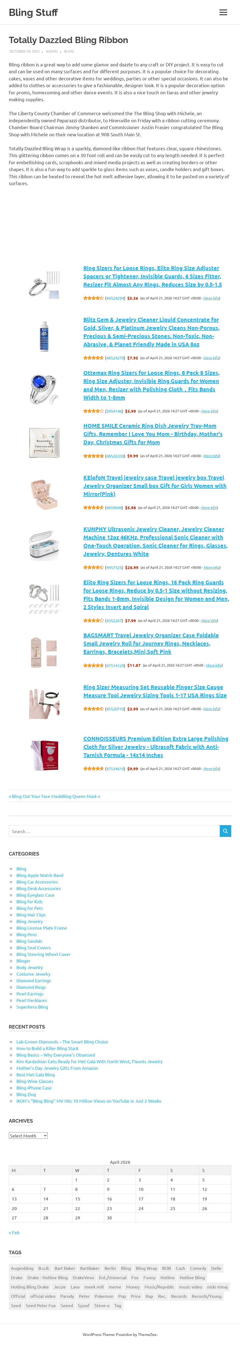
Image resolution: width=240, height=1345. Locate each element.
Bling (69, 51)
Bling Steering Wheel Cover (43, 954)
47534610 (115, 768)
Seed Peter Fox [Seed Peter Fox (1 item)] (41, 1305)
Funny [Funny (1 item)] (149, 1277)
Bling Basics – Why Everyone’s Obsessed (55, 1054)
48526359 (115, 455)
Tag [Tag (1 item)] (117, 1305)
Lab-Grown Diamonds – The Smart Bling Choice (62, 1041)
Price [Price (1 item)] (136, 1296)
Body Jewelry (29, 967)
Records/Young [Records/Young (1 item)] (207, 1296)
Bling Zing (26, 1094)
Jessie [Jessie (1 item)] (60, 1286)
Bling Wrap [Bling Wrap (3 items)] (146, 1268)
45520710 (115, 708)
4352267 (114, 620)
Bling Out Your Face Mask (36, 796)
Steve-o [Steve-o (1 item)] (101, 1305)
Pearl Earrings (29, 993)
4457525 (114, 567)
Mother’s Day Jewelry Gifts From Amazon (57, 1068)
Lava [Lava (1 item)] (75, 1286)
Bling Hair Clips (31, 914)
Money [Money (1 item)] (133, 1286)
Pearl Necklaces (31, 1000)
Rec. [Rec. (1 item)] (162, 1296)
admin (52, 51)
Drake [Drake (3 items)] (16, 1277)
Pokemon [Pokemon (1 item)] (104, 1296)
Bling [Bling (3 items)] (126, 1268)
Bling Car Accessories (37, 881)
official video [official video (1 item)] (42, 1296)
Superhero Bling (32, 1006)
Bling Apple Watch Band (39, 875)
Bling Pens (26, 934)
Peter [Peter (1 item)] (84, 1296)
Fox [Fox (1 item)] (135, 1277)
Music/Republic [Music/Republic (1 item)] (159, 1286)
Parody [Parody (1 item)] (67, 1296)
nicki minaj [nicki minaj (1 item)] (217, 1286)
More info (211, 298)
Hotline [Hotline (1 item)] (167, 1277)
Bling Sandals (29, 941)
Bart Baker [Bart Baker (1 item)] (65, 1268)
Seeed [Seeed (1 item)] (67, 1305)
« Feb (14, 1232)
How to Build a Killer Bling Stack (47, 1048)
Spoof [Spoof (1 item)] (83, 1305)
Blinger (23, 960)
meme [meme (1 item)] (115, 1286)
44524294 (115, 298)
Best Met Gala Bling (35, 1074)
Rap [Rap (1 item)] (149, 1296)
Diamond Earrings (33, 980)
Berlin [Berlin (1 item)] (110, 1268)
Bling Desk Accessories (38, 888)
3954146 (114, 411)
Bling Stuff (35, 12)
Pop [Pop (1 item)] (122, 1296)
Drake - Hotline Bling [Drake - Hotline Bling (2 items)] (47, 1277)
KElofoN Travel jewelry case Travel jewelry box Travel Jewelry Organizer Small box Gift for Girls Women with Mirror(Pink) (155, 485)
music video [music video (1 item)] (190, 1286)
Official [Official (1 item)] (18, 1296)
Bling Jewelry (29, 921)
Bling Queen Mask (79, 796)
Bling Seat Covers (33, 947)
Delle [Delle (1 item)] (216, 1268)
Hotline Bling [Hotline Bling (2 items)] (192, 1277)
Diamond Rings (31, 987)
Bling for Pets (29, 908)
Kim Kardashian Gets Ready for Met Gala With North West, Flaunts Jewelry (89, 1061)
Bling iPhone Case (34, 1087)
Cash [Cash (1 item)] (180, 1268)
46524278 (115, 357)
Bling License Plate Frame (41, 927)
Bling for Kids (29, 901)
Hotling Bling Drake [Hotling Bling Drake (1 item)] (30, 1286)
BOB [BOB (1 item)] (166, 1268)
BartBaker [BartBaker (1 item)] (90, 1268)
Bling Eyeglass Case (35, 894)
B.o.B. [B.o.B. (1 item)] (44, 1268)
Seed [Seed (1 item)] (16, 1305)
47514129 (115, 665)
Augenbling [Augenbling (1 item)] (22, 1268)
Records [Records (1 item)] (179, 1296)
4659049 (114, 507)
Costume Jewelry (33, 973)
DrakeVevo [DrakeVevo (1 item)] (83, 1277)
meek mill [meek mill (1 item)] (94, 1286)
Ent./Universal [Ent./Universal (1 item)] (112, 1277)
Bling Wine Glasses (34, 1081)
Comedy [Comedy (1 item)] (198, 1268)
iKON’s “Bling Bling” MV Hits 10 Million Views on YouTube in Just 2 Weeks (88, 1100)
